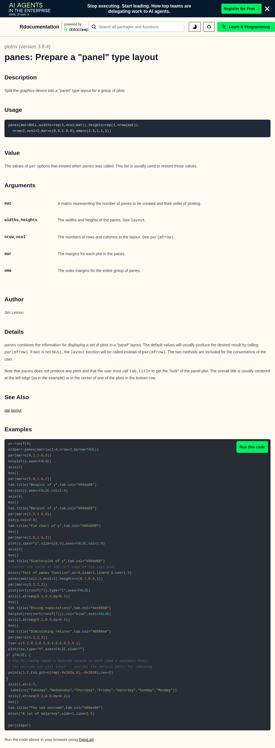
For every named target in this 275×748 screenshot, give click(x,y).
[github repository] (209, 27)
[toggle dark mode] (195, 27)
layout (16, 410)
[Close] (267, 8)
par (7, 410)
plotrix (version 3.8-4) (27, 46)
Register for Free (241, 8)
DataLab (86, 739)
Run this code (252, 447)
